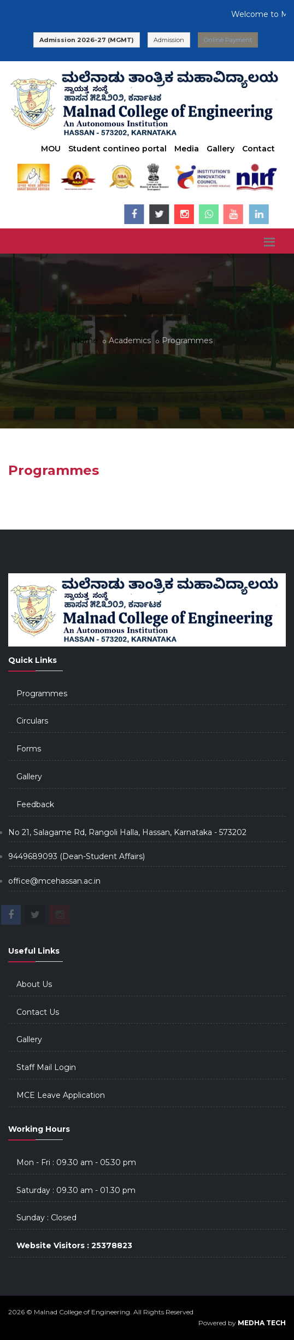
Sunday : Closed (46, 1218)
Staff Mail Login (46, 1067)
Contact (258, 149)
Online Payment (228, 40)
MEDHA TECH (262, 1323)
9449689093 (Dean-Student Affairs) (76, 856)
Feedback (35, 804)
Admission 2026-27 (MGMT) (86, 40)
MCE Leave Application (60, 1095)
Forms (28, 749)
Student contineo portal (117, 149)
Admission (169, 40)
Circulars (32, 721)
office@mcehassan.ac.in (54, 881)
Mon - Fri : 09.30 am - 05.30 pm (76, 1162)
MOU (51, 149)
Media (186, 149)
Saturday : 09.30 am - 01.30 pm (76, 1190)
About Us (34, 984)
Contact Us (37, 1012)
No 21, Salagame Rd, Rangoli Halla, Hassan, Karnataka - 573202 (127, 832)
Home (85, 340)
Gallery (220, 149)
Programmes (41, 693)
